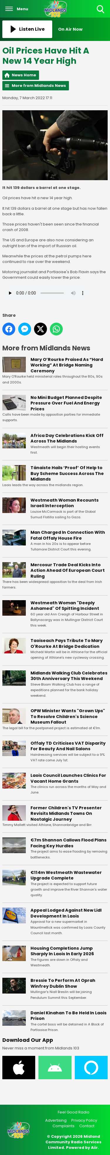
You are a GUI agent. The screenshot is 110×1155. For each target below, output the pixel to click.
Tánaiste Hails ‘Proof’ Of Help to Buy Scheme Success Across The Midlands (67, 473)
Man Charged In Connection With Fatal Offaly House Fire (68, 535)
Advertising (56, 1120)
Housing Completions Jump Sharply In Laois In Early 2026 (62, 951)
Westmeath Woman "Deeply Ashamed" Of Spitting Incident (65, 606)
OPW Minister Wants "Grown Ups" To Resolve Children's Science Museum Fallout (68, 716)
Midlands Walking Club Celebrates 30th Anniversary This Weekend (69, 676)
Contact (86, 1126)
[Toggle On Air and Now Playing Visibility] (83, 29)
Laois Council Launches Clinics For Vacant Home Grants (68, 778)
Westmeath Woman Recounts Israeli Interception (65, 503)
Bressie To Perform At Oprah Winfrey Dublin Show (63, 983)
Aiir (94, 1147)
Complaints (64, 1126)
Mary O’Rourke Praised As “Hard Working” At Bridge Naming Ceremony (67, 365)
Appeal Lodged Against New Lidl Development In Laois (66, 913)
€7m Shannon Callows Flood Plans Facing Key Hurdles (68, 843)
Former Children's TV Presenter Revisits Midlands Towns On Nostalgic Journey (66, 813)
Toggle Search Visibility (101, 9)
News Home (24, 75)
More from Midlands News (39, 85)
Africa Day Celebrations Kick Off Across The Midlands (67, 438)
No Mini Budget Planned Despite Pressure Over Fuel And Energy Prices (66, 403)
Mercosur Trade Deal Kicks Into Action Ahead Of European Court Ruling (68, 570)
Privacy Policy (84, 1120)
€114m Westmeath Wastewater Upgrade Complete (66, 875)
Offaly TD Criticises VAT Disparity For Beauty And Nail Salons (68, 746)
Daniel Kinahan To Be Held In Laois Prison (68, 1016)
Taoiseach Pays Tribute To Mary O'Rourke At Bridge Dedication (67, 643)
